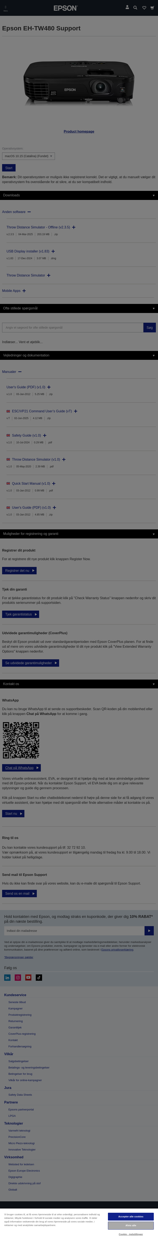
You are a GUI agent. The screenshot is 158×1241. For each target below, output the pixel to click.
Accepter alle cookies (130, 1216)
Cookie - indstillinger (131, 1234)
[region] (79, 1224)
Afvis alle (130, 1225)
